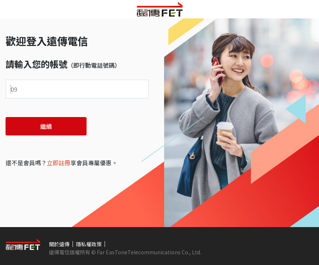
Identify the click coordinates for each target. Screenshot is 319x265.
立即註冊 (58, 162)
